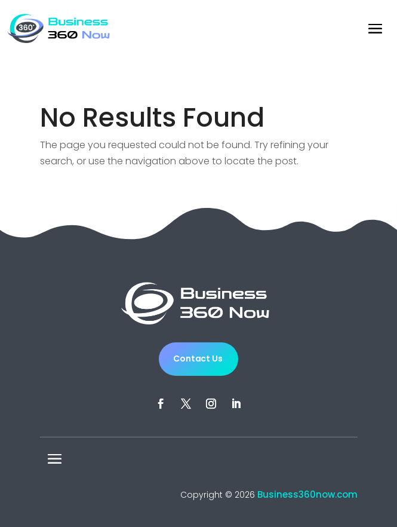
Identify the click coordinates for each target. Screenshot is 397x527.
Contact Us (198, 358)
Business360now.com (307, 494)
